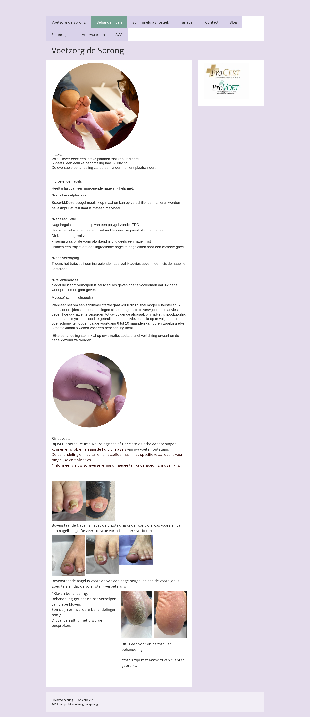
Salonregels (61, 34)
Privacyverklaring (62, 700)
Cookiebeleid (84, 700)
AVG (118, 34)
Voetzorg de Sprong (69, 22)
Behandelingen (109, 22)
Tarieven (187, 22)
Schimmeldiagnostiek (150, 22)
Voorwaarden (93, 34)
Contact (212, 22)
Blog (233, 22)
